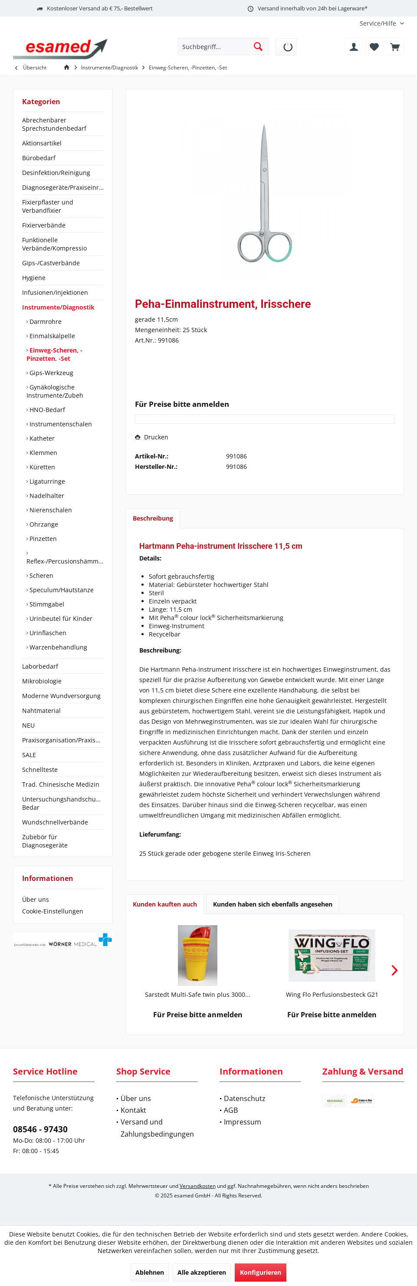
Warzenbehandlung (57, 647)
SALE (29, 755)
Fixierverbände (44, 225)
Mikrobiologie (42, 681)
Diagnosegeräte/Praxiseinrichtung (63, 187)
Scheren (40, 575)
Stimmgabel (46, 604)
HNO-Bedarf (46, 410)
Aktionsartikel (42, 143)
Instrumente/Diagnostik (58, 307)
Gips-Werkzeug (50, 373)
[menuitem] (378, 23)
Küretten (41, 467)
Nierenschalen (50, 510)
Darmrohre (45, 321)
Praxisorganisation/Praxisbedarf (63, 740)
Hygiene (34, 278)
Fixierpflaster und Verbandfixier (47, 206)
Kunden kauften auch (165, 904)
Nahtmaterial (41, 710)
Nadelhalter (46, 495)
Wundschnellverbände (55, 822)
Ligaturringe (46, 481)
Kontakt (133, 1110)
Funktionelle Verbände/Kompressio (54, 244)
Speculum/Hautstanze (61, 590)
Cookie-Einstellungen (52, 911)
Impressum (242, 1122)
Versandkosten (198, 1186)
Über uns (35, 899)
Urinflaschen (47, 633)
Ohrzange (43, 524)
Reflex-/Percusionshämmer (65, 561)
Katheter (41, 438)
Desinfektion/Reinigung (56, 172)
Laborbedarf (40, 666)
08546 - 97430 (40, 1129)
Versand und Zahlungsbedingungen (157, 1127)
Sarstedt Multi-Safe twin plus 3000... (197, 994)
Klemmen (42, 452)
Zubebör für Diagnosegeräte (45, 841)
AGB (231, 1110)
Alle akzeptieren (201, 1272)
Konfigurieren (260, 1272)
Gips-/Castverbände (51, 263)
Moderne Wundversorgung (61, 696)
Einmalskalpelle (51, 336)
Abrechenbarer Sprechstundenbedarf (54, 124)
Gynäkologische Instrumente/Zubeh (54, 391)
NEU (28, 725)
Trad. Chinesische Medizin (60, 784)
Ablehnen (149, 1272)
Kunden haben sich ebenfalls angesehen (272, 904)
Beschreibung (153, 518)
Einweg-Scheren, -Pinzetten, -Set (54, 354)
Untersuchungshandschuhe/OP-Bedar (63, 803)
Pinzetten (42, 538)
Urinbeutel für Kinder (60, 618)
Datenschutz (245, 1098)
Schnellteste (40, 769)
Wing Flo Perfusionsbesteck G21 (332, 994)
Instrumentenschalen (60, 424)
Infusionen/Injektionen (55, 292)
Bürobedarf (39, 158)
